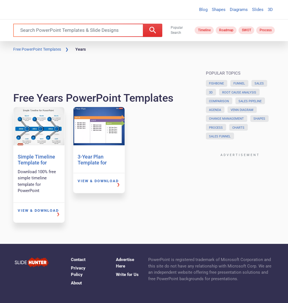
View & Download (38, 210)
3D (270, 9)
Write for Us (127, 274)
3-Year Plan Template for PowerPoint (92, 163)
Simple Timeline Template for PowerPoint (36, 163)
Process (266, 30)
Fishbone (216, 83)
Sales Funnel (220, 136)
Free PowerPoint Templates (37, 49)
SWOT (246, 30)
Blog (203, 9)
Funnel (239, 83)
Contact (78, 259)
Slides (258, 9)
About (76, 283)
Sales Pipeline (250, 101)
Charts (238, 128)
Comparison (219, 101)
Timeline (204, 30)
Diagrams (239, 9)
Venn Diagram (242, 110)
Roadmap (226, 30)
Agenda (215, 110)
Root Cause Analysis (239, 92)
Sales (259, 83)
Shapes (219, 9)
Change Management (226, 119)
